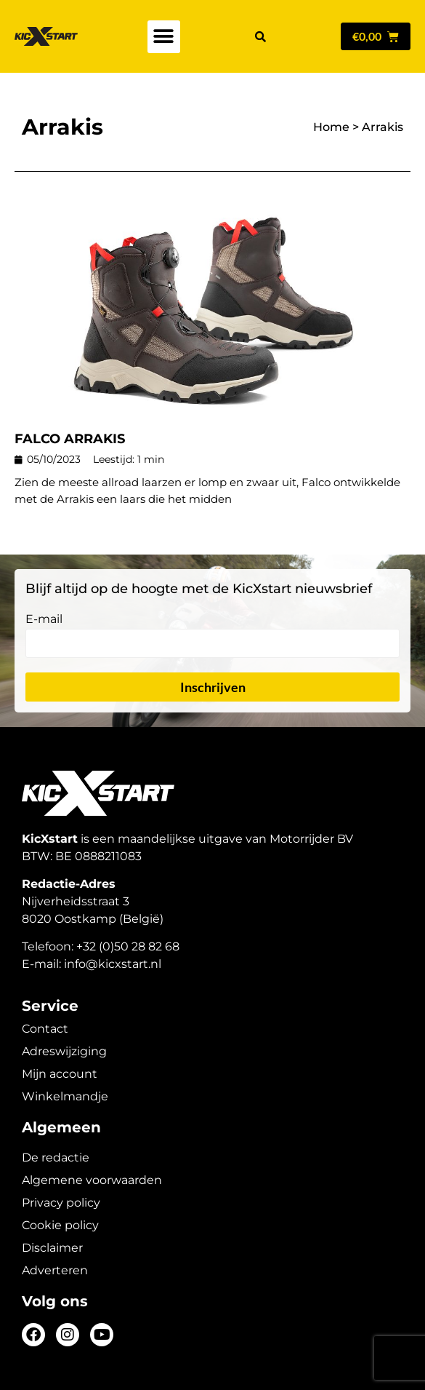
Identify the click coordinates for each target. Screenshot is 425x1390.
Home (331, 127)
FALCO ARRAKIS (70, 439)
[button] (163, 36)
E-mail (43, 619)
